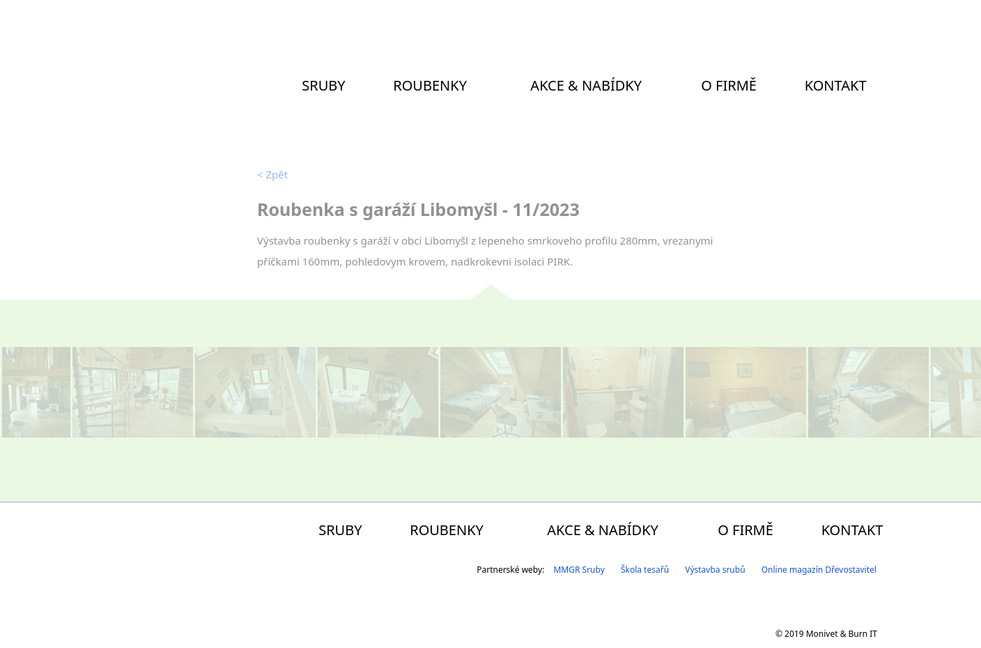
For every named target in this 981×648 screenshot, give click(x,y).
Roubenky (430, 85)
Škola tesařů (645, 570)
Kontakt (836, 85)
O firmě (729, 85)
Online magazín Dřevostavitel (819, 570)
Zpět (272, 174)
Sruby (323, 85)
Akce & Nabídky (586, 85)
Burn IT (863, 634)
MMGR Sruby (578, 570)
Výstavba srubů (715, 570)
